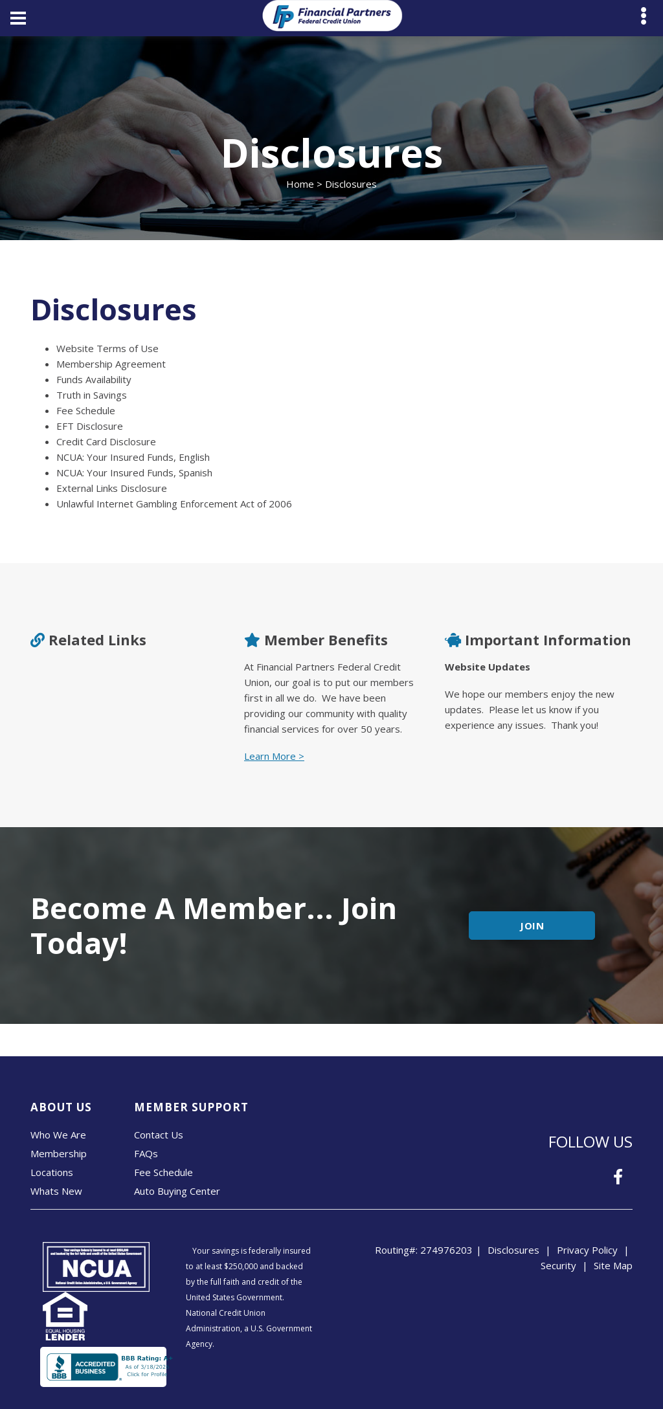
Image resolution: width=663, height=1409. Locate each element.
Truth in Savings (91, 394)
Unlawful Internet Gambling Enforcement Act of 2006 (174, 503)
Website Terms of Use (107, 348)
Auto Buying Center (177, 1190)
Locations (51, 1172)
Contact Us (158, 1134)
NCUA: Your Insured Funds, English (133, 456)
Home (300, 183)
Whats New (56, 1190)
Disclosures (513, 1249)
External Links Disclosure (111, 488)
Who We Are (58, 1134)
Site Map (613, 1265)
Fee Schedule (85, 410)
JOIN (532, 925)
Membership (58, 1153)
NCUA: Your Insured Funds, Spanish (134, 472)
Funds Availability (93, 379)
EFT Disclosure (89, 425)
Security (558, 1265)
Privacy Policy (587, 1249)
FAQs (146, 1153)
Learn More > (274, 755)
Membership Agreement (111, 363)
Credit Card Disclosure (106, 441)
